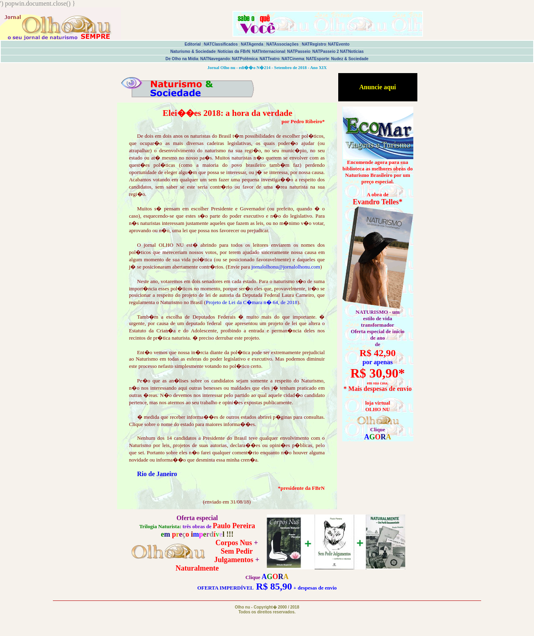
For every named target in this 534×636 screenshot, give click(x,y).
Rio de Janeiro (157, 473)
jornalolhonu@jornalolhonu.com (285, 267)
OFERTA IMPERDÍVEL (225, 588)
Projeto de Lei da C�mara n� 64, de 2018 (251, 302)
